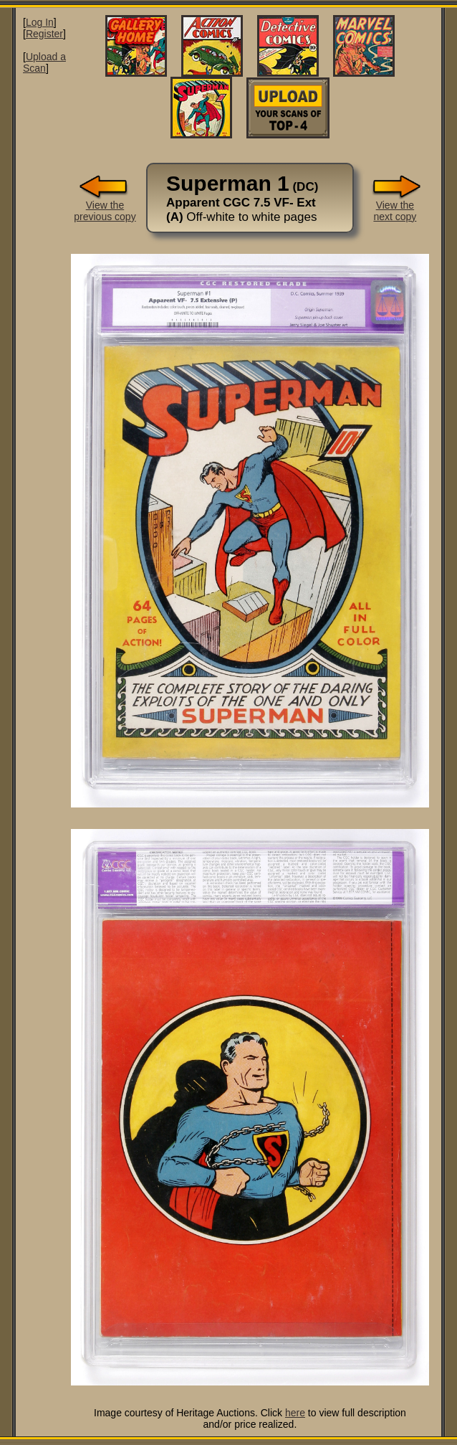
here (295, 1412)
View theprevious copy (105, 206)
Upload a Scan (44, 62)
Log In (40, 22)
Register (44, 33)
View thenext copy (395, 206)
